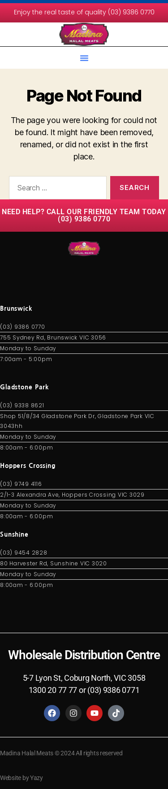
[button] (84, 58)
